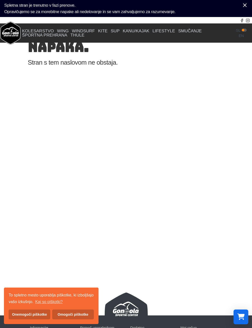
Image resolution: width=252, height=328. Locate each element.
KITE (103, 31)
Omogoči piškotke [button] (73, 314)
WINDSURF (83, 31)
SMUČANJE (190, 31)
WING (63, 31)
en (241, 36)
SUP (115, 31)
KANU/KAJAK (136, 31)
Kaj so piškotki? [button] (49, 302)
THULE (77, 35)
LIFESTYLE (163, 31)
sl (238, 30)
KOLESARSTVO (38, 31)
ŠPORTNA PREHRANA (44, 35)
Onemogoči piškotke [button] (29, 314)
